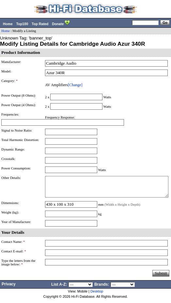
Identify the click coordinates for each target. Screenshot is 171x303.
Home (8, 24)
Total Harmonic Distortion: (20, 140)
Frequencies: (10, 114)
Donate (61, 23)
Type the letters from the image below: (18, 266)
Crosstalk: (8, 159)
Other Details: (11, 178)
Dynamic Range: (13, 149)
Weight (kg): (10, 216)
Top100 (22, 24)
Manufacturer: (11, 62)
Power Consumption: (16, 168)
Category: (9, 81)
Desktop (96, 295)
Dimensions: (10, 207)
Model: (6, 71)
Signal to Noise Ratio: (16, 130)
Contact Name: (13, 245)
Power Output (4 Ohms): (18, 105)
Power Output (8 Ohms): (18, 95)
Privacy (9, 288)
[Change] (75, 85)
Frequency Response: (60, 117)
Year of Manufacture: (16, 226)
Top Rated (40, 24)
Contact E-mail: (13, 255)
